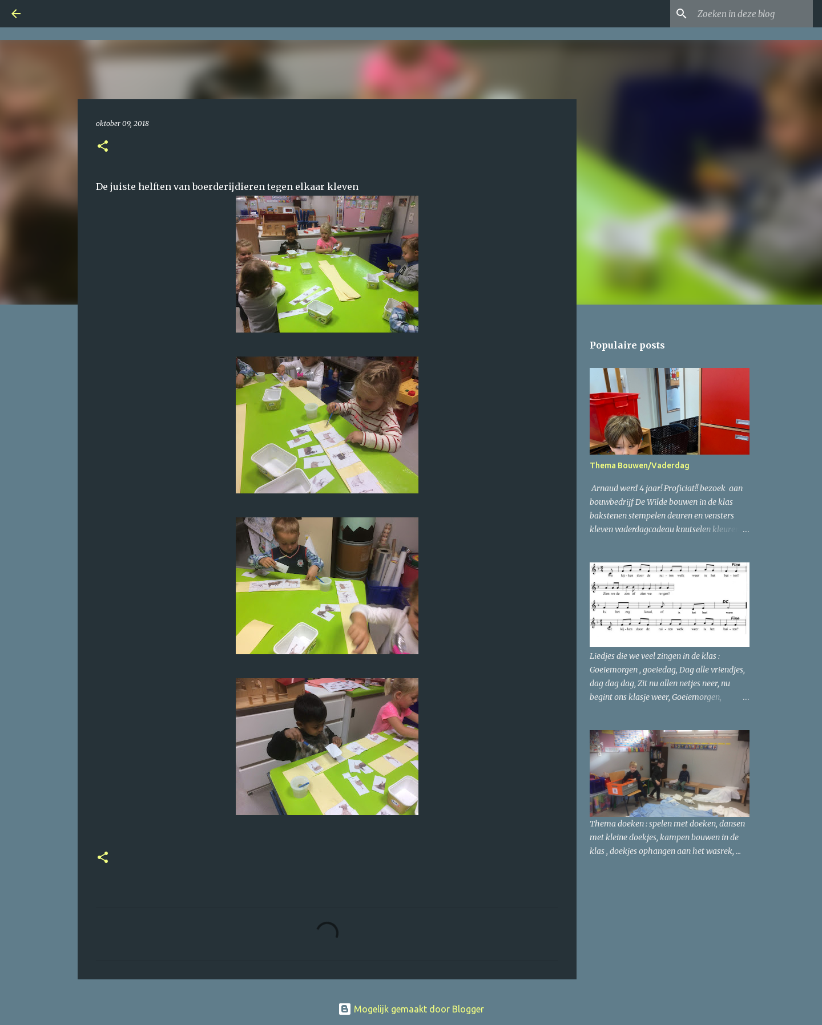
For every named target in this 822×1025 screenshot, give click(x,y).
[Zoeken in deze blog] (753, 13)
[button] (103, 147)
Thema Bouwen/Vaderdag (640, 465)
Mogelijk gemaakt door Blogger (411, 1009)
